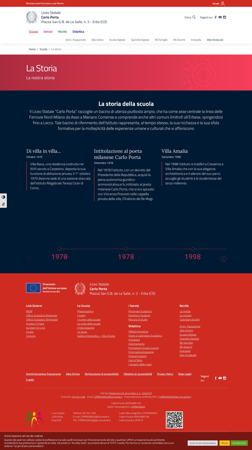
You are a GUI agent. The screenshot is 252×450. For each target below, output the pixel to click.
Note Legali (184, 374)
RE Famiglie (161, 40)
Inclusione (134, 340)
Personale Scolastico (140, 311)
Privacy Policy (165, 374)
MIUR (29, 311)
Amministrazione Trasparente (43, 374)
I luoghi (81, 315)
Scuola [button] (33, 31)
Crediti (30, 380)
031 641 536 (78, 397)
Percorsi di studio (137, 319)
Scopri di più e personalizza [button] (203, 443)
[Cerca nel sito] (190, 17)
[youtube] (220, 17)
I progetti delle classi (140, 364)
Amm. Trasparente (76, 40)
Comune (30, 336)
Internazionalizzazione (141, 352)
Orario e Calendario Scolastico (145, 336)
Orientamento (136, 344)
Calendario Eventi (190, 319)
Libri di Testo (135, 360)
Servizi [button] (48, 31)
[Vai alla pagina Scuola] (43, 49)
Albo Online (97, 40)
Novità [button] (62, 31)
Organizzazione (86, 328)
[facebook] (215, 17)
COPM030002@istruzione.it (108, 397)
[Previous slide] (29, 259)
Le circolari (186, 315)
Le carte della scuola (88, 324)
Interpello (196, 40)
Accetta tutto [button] (239, 443)
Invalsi (29, 332)
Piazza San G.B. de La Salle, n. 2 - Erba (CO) (130, 393)
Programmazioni (137, 356)
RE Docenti (179, 40)
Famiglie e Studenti (139, 315)
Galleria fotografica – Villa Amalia (96, 336)
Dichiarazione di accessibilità (102, 374)
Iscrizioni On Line (35, 328)
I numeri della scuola (88, 319)
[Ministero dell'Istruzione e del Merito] (45, 3)
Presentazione (85, 311)
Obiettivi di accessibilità (138, 374)
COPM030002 (138, 406)
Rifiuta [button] (224, 443)
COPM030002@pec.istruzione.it (175, 397)
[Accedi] (219, 3)
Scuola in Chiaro (35, 324)
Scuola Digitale (117, 40)
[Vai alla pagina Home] (32, 49)
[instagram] (224, 17)
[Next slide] (223, 259)
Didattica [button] (78, 31)
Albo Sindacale (215, 40)
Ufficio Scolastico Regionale (41, 315)
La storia (82, 332)
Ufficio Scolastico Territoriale (42, 319)
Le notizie (185, 311)
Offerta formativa (138, 331)
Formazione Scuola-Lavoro (143, 348)
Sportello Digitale (140, 40)
